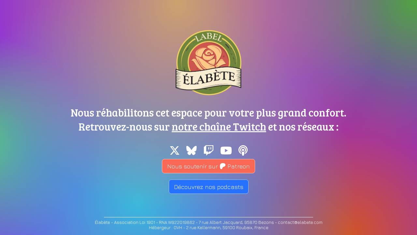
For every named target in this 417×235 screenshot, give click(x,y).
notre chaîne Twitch (219, 126)
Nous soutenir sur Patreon (208, 166)
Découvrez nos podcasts (208, 186)
